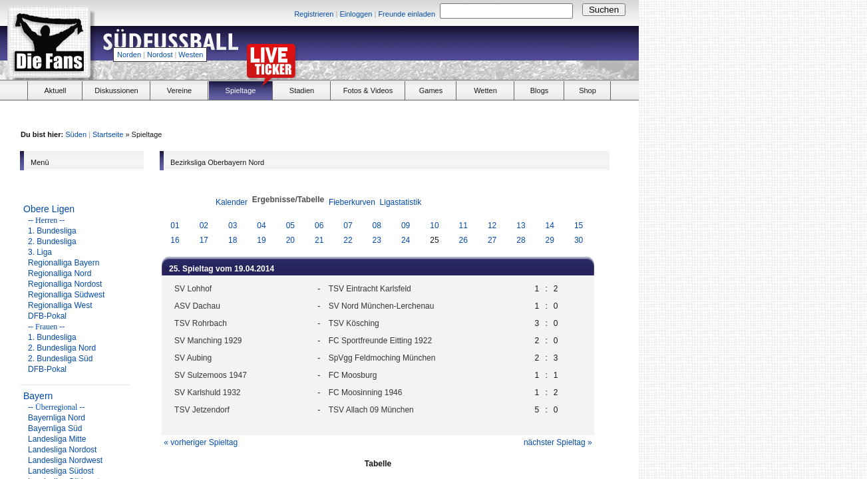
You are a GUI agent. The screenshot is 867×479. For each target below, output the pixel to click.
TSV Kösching (354, 323)
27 (492, 240)
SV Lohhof (193, 288)
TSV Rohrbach (200, 323)
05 (290, 225)
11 (463, 225)
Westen (190, 55)
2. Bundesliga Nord (62, 348)
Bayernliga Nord (56, 417)
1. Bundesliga (52, 231)
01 (174, 225)
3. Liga (40, 252)
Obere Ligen (49, 209)
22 (347, 240)
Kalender (232, 202)
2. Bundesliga (52, 241)
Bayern (38, 396)
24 (405, 240)
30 (578, 240)
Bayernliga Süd (55, 428)
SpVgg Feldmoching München (382, 358)
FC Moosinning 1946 (366, 392)
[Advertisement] (483, 51)
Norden (129, 55)
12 (492, 225)
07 (347, 225)
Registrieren (313, 14)
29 (550, 240)
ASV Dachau (197, 306)
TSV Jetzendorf (202, 409)
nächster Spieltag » (558, 442)
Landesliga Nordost (62, 449)
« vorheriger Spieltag (201, 442)
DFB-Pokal (47, 316)
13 (520, 225)
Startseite (107, 134)
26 (463, 240)
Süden (76, 134)
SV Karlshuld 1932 (207, 392)
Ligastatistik (401, 202)
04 (261, 225)
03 (232, 225)
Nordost (160, 55)
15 (578, 225)
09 (405, 225)
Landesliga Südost (61, 471)
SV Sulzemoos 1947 (210, 375)
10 (434, 225)
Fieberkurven (352, 202)
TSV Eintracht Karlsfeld (370, 288)
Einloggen (355, 14)
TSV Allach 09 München (371, 409)
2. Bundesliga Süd (60, 358)
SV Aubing (193, 358)
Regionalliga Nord (59, 273)
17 (204, 240)
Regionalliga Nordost (65, 284)
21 (319, 240)
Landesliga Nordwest (65, 460)
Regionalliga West (60, 305)
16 (174, 240)
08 (377, 225)
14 (550, 225)
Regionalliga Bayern (63, 262)
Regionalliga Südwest (66, 294)
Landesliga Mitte (57, 439)
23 (377, 240)
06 (319, 225)
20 (290, 240)
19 (261, 240)
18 (232, 240)
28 (520, 240)
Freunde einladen (406, 14)
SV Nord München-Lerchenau (381, 306)
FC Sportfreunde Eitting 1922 (380, 340)
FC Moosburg (353, 375)
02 (204, 225)
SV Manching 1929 (208, 340)
